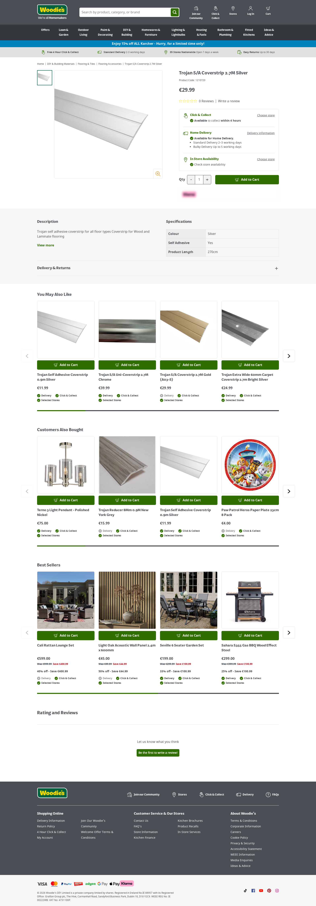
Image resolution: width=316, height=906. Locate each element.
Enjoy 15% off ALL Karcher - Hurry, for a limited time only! (158, 43)
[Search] (174, 12)
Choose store (266, 115)
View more (45, 245)
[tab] (44, 77)
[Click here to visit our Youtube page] (261, 890)
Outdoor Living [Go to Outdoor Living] (83, 32)
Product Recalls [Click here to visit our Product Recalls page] (188, 826)
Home (40, 64)
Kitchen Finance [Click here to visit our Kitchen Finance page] (144, 838)
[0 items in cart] (268, 11)
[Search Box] (129, 12)
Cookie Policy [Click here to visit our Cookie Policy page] (239, 838)
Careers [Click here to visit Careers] (236, 832)
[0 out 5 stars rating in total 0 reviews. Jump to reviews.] (196, 101)
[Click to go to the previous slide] (27, 356)
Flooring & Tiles (86, 64)
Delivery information (261, 133)
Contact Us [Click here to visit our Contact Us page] (141, 821)
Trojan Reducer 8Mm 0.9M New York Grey (124, 512)
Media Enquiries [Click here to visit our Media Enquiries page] (242, 860)
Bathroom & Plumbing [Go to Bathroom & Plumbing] (225, 32)
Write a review (229, 101)
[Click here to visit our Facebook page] (253, 890)
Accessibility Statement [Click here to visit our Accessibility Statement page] (246, 849)
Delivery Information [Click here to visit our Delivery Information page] (51, 821)
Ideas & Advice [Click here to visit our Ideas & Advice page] (241, 866)
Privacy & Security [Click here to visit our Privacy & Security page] (243, 843)
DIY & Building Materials (61, 64)
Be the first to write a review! (158, 753)
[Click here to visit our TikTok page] (245, 890)
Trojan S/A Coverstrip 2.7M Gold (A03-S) (185, 377)
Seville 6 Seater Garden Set (182, 646)
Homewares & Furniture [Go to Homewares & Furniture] (151, 32)
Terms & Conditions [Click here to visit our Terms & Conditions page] (244, 821)
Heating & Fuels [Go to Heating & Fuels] (201, 32)
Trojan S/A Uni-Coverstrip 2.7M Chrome (123, 377)
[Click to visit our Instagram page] (277, 890)
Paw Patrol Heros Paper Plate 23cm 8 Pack (250, 512)
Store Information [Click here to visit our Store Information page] (146, 832)
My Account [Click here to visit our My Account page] (45, 838)
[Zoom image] (157, 173)
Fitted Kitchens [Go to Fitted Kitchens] (249, 32)
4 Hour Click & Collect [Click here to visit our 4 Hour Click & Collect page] (51, 832)
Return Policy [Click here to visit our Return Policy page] (46, 826)
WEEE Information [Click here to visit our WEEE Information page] (243, 855)
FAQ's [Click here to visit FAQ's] (138, 826)
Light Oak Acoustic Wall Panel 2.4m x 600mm (127, 648)
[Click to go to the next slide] (289, 356)
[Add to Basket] (247, 179)
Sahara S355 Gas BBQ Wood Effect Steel (249, 648)
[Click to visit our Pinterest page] (269, 890)
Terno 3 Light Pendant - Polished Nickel (63, 512)
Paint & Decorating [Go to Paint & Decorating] (105, 32)
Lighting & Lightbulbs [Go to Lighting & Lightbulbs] (178, 32)
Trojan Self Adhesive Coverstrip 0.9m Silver (62, 377)
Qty (182, 180)
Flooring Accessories (110, 64)
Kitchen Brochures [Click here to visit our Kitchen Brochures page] (190, 821)
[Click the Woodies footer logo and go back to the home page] (52, 795)
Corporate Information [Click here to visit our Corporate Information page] (246, 826)
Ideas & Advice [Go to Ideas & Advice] (269, 32)
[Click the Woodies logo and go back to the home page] (52, 12)
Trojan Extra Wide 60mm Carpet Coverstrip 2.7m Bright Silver (247, 377)
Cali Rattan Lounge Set (55, 646)
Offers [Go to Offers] (45, 30)
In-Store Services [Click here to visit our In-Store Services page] (189, 832)
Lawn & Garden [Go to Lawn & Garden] (63, 32)
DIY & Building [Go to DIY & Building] (127, 32)
